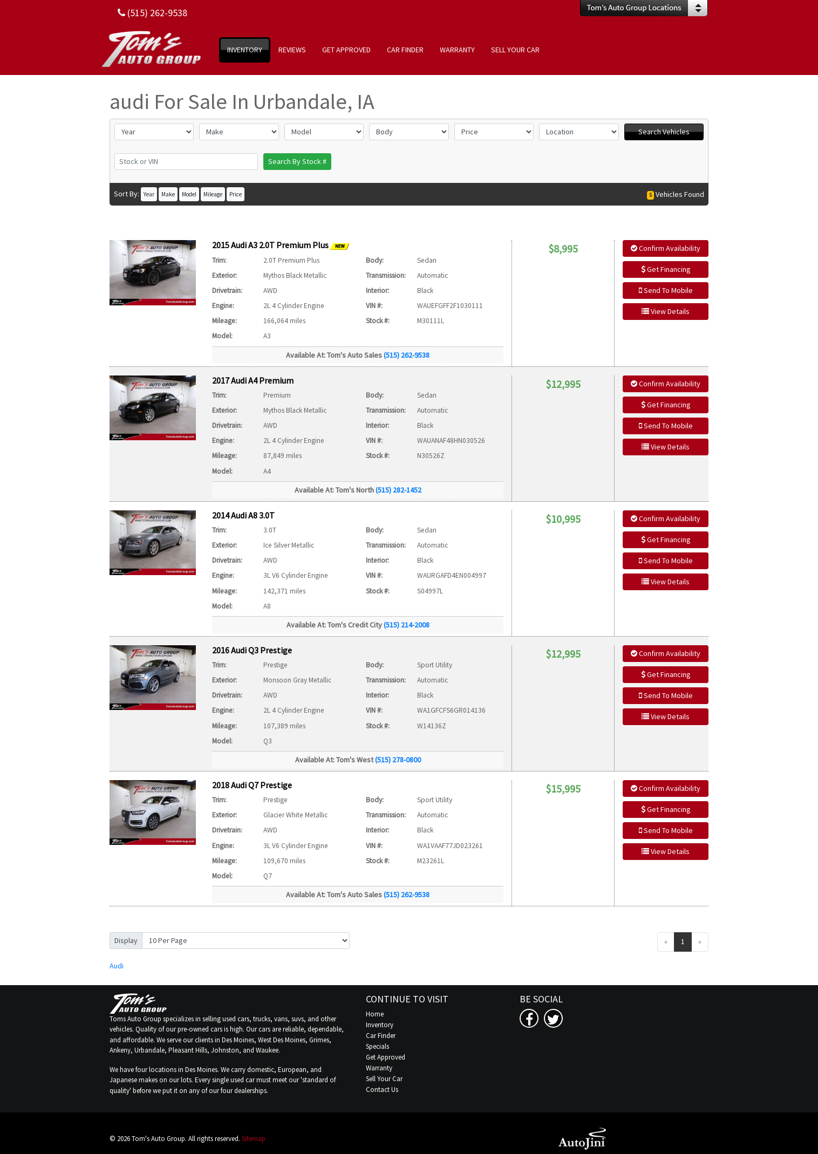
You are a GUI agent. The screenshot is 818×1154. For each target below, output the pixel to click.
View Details (666, 311)
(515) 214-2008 (407, 625)
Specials (377, 1046)
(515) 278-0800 (398, 759)
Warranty (379, 1068)
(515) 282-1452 (398, 490)
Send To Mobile (666, 290)
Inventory (379, 1024)
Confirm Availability (665, 248)
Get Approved (385, 1057)
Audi (117, 966)
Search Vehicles (664, 131)
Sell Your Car (384, 1078)
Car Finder (381, 1035)
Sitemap (253, 1138)
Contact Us (382, 1089)
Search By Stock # (297, 161)
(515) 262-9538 (407, 355)
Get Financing (666, 269)
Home (375, 1014)
